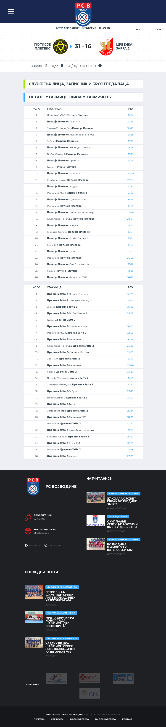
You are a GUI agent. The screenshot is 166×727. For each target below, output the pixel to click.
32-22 (130, 128)
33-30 (130, 417)
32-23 (130, 332)
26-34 (130, 180)
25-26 (130, 313)
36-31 (130, 231)
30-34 (130, 121)
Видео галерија (105, 719)
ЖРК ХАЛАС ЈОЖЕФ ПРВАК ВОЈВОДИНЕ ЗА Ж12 (122, 501)
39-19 (130, 141)
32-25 (130, 443)
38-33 (130, 244)
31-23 (130, 134)
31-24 (130, 115)
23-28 (130, 147)
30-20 (130, 173)
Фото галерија (79, 719)
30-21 (130, 154)
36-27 (130, 436)
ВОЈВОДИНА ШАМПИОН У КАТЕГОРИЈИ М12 (120, 547)
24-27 (130, 225)
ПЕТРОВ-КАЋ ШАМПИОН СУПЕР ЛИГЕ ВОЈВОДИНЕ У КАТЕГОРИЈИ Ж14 (60, 596)
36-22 (130, 306)
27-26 (130, 365)
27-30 (130, 456)
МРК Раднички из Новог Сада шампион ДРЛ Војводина (59, 622)
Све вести (57, 719)
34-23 (130, 277)
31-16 (130, 199)
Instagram (53, 545)
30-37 (130, 371)
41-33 (130, 270)
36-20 (130, 326)
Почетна (39, 719)
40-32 (130, 192)
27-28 (130, 212)
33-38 (130, 449)
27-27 (130, 391)
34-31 (130, 384)
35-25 (130, 206)
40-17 (130, 358)
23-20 (130, 345)
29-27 (130, 218)
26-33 (130, 300)
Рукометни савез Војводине (64, 714)
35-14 (130, 264)
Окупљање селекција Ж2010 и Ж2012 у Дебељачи (122, 524)
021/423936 (39, 519)
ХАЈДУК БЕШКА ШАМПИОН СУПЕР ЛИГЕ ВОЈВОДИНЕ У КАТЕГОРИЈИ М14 (60, 647)
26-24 (130, 160)
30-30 (130, 186)
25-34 (130, 410)
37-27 (130, 423)
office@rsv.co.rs (41, 533)
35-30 (130, 397)
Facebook (33, 545)
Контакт (127, 719)
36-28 (130, 339)
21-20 (130, 352)
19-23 (130, 429)
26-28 (130, 257)
